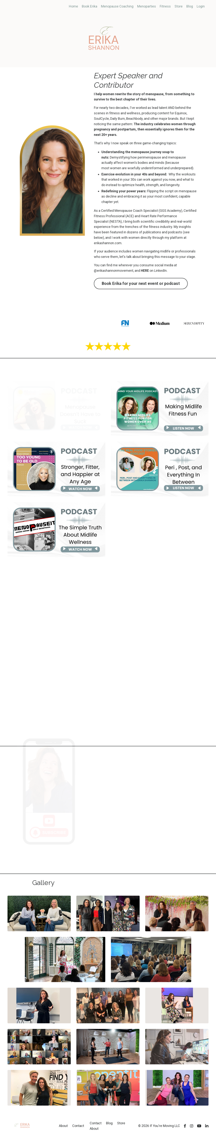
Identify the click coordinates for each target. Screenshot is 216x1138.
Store (179, 6)
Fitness (165, 6)
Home (73, 6)
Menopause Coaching (117, 6)
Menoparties (146, 6)
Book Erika (89, 6)
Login (201, 6)
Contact (78, 1126)
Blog (189, 6)
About (63, 1126)
